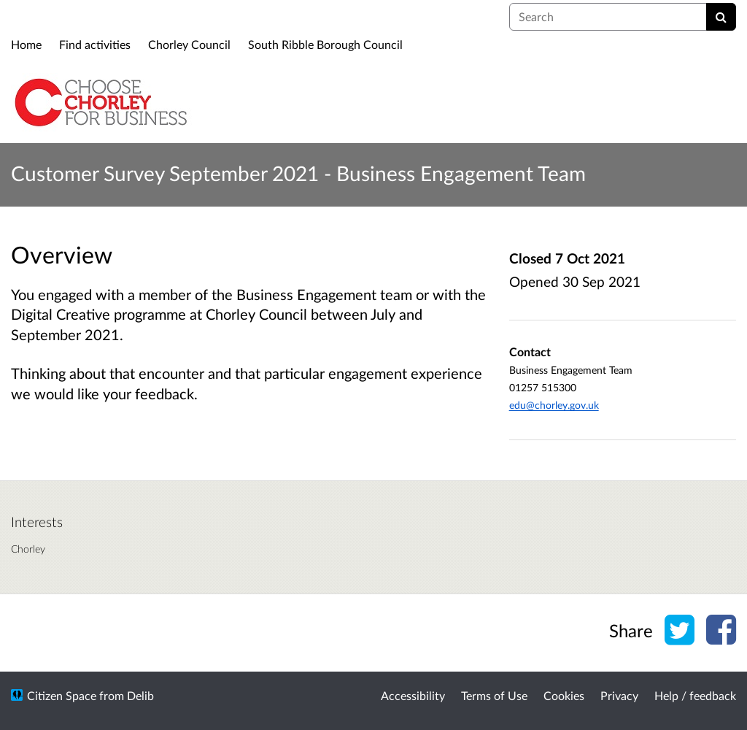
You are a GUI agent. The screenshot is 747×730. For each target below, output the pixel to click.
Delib (140, 695)
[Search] (721, 17)
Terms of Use (494, 695)
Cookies (563, 695)
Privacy (619, 695)
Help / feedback (695, 695)
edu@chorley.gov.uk (554, 405)
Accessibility (413, 695)
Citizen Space (61, 695)
